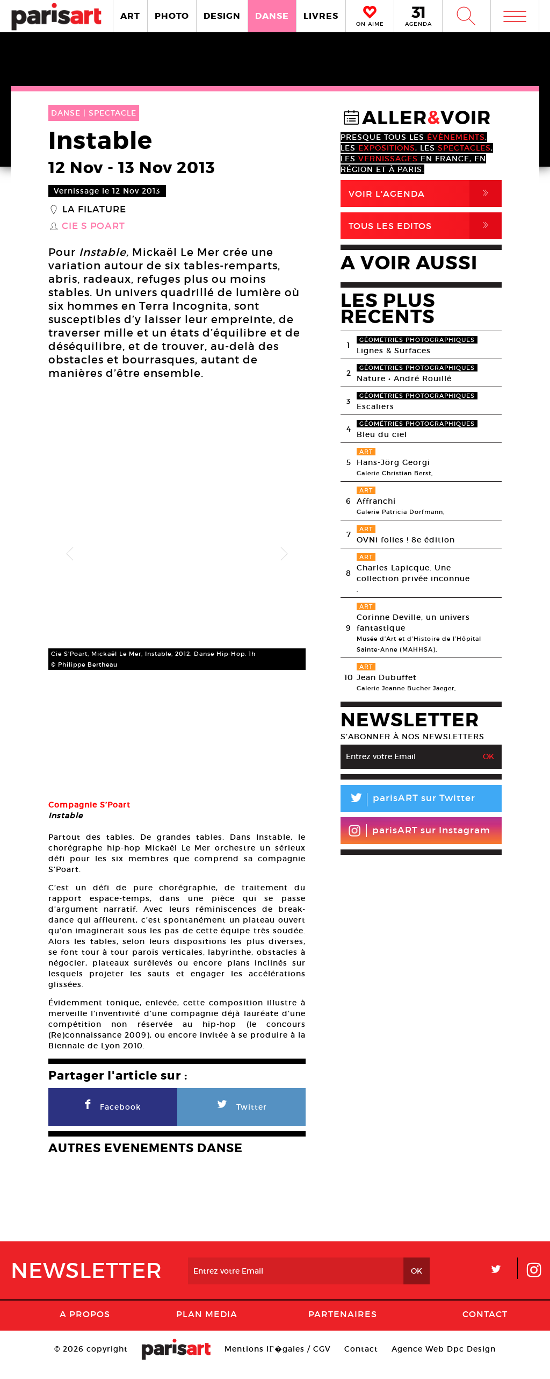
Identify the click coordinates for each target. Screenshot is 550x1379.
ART (130, 16)
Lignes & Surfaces (394, 350)
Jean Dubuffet (387, 677)
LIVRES (320, 16)
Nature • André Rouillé (404, 378)
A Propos (85, 1324)
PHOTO (172, 16)
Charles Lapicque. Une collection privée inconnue (413, 573)
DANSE (272, 16)
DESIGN (222, 16)
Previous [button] (70, 554)
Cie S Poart (93, 226)
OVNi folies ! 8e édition (406, 540)
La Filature (94, 209)
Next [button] (284, 554)
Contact (485, 1324)
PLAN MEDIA (206, 1324)
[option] (177, 554)
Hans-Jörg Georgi (393, 462)
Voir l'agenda (425, 193)
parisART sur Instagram (419, 830)
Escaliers (375, 406)
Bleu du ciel (382, 434)
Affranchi (376, 501)
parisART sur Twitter (408, 799)
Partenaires (342, 1324)
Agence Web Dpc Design (444, 1359)
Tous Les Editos (425, 225)
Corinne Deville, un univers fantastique (413, 622)
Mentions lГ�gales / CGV (277, 1359)
